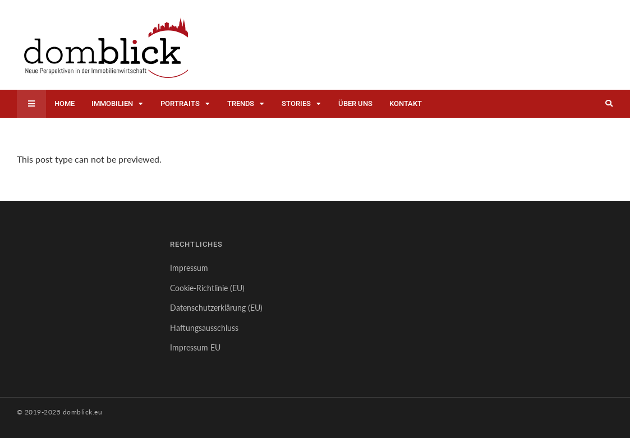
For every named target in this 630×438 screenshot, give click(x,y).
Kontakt (405, 103)
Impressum (189, 268)
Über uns (355, 103)
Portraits (180, 103)
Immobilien (112, 103)
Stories (296, 103)
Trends (240, 103)
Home (64, 103)
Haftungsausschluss (204, 328)
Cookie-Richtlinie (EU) (207, 288)
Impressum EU (195, 347)
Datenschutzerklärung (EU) (216, 307)
